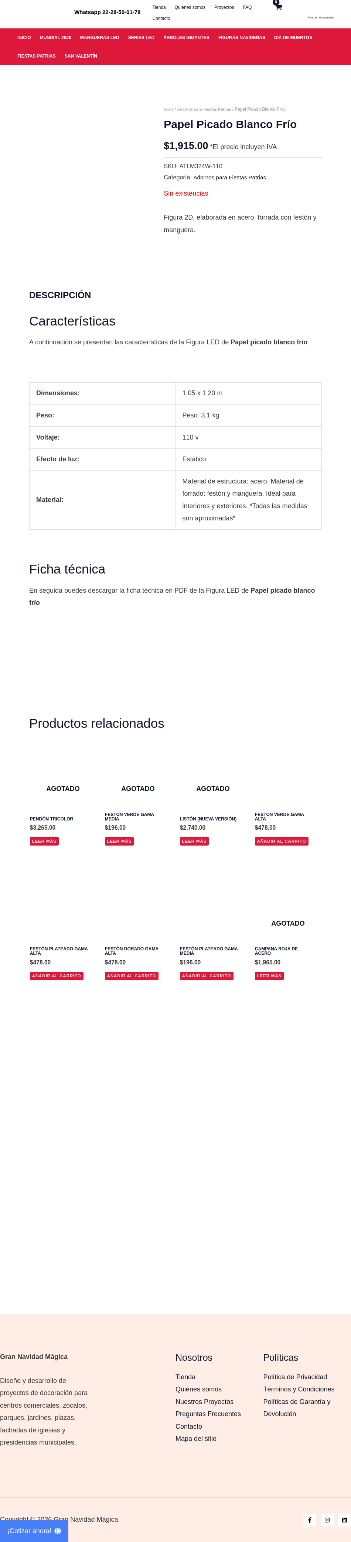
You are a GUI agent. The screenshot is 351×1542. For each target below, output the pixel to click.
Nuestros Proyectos (205, 1401)
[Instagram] (327, 1520)
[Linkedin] (344, 1520)
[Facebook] (309, 1520)
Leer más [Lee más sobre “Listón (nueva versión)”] (195, 1066)
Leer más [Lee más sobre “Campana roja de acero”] (270, 1202)
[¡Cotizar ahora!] (34, 1531)
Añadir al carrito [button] (283, 1066)
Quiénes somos (199, 1389)
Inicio (169, 109)
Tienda (185, 1377)
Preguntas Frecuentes (208, 1414)
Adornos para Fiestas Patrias (206, 109)
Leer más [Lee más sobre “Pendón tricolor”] (45, 1066)
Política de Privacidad (295, 1377)
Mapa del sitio (196, 1438)
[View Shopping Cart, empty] (286, 12)
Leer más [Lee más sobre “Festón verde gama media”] (120, 1066)
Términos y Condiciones (299, 1389)
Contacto (189, 1426)
